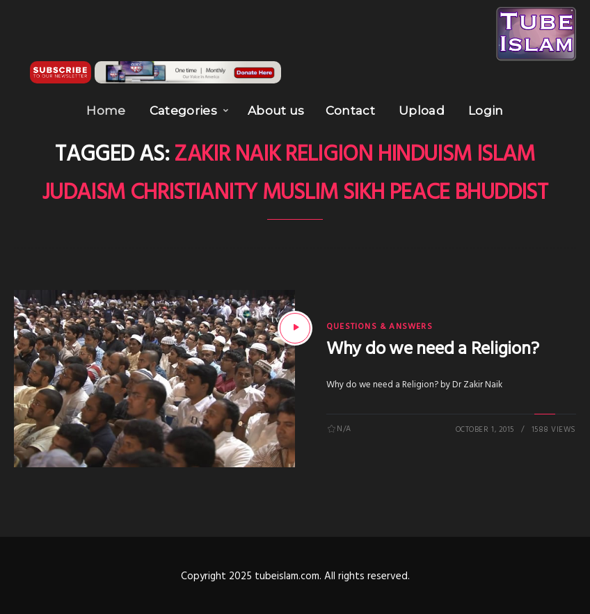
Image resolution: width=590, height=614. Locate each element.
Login (486, 111)
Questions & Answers (379, 327)
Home (105, 111)
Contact (350, 111)
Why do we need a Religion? (432, 349)
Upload (422, 111)
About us (276, 111)
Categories (183, 111)
